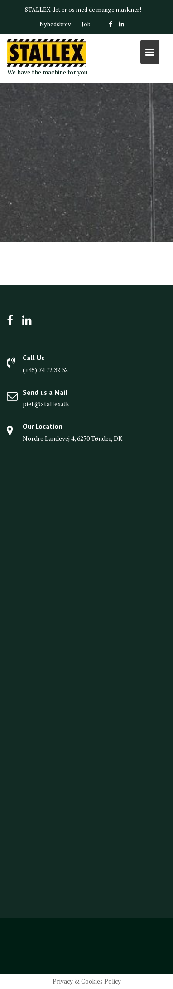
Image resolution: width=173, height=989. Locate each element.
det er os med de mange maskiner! (96, 9)
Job (86, 24)
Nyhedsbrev (55, 24)
